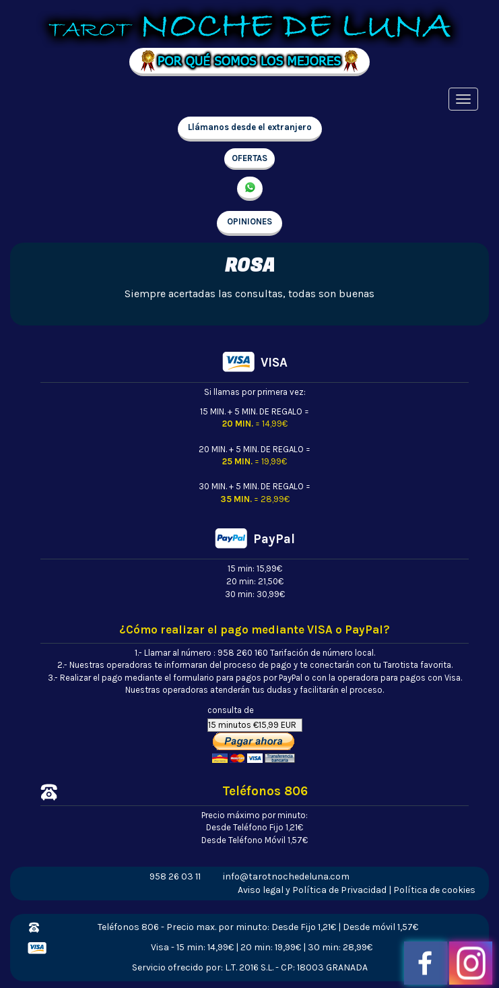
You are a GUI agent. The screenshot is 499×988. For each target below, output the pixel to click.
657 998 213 (250, 189)
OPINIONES (249, 221)
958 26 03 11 (175, 876)
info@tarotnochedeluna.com (286, 876)
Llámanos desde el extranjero (250, 127)
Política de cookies (434, 890)
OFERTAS (249, 158)
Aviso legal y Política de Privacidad (312, 890)
